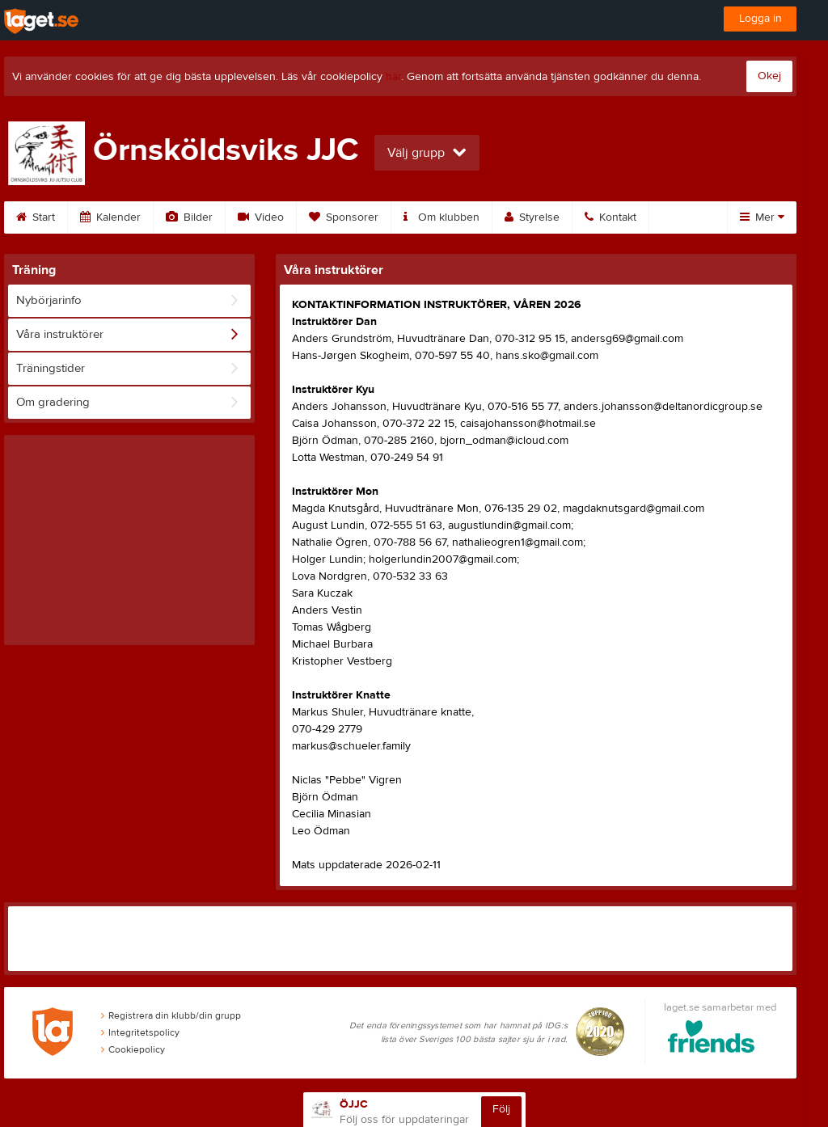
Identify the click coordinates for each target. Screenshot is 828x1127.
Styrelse (532, 217)
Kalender (110, 217)
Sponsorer (343, 217)
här (393, 77)
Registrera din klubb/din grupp (171, 1015)
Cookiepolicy (133, 1049)
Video (261, 217)
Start (35, 217)
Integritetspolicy (140, 1032)
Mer (762, 217)
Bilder (189, 217)
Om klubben (441, 217)
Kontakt (610, 217)
